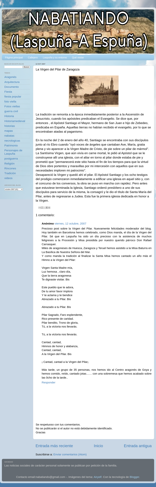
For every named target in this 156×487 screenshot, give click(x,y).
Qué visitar (78, 57)
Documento (11, 86)
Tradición (10, 173)
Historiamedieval (14, 121)
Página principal (14, 57)
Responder (48, 382)
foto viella (10, 101)
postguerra (11, 158)
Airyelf (98, 477)
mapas (8, 130)
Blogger (134, 477)
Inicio (98, 446)
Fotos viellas (12, 106)
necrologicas (12, 140)
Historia (9, 116)
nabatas (9, 135)
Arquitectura (11, 82)
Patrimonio (11, 145)
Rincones (10, 168)
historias (9, 126)
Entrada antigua (138, 446)
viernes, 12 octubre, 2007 (70, 223)
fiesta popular (12, 96)
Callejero (33, 57)
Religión (9, 163)
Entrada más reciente (54, 446)
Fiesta (8, 91)
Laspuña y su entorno (55, 57)
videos (8, 178)
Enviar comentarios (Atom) (70, 454)
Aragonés (10, 77)
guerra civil (11, 111)
